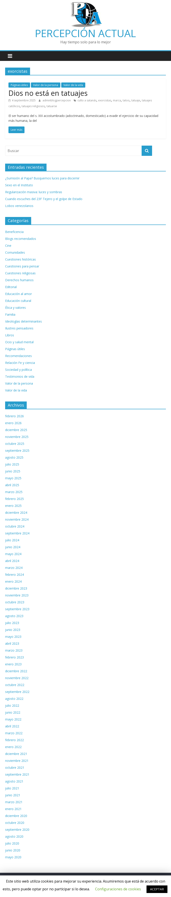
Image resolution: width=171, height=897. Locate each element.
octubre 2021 (14, 767)
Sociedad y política (18, 369)
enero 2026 (13, 423)
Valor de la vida (73, 85)
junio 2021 (12, 795)
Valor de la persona (45, 85)
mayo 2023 (13, 636)
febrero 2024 (14, 574)
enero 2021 (13, 809)
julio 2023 (12, 623)
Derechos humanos (19, 280)
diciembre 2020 (16, 816)
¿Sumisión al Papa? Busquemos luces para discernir (42, 178)
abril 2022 (12, 726)
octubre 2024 (14, 526)
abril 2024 (12, 561)
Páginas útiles (19, 85)
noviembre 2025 (16, 437)
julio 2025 (12, 464)
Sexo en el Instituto (19, 185)
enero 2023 (13, 664)
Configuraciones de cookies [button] (118, 889)
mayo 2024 (13, 554)
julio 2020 (12, 843)
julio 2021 (12, 788)
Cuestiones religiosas (20, 273)
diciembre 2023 (16, 588)
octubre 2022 (14, 685)
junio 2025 (12, 471)
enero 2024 (13, 581)
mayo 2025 (13, 478)
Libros (9, 335)
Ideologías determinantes (23, 321)
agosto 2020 (14, 836)
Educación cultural (18, 301)
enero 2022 (13, 747)
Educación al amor (18, 294)
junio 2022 (12, 712)
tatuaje (135, 100)
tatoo (126, 100)
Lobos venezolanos (19, 206)
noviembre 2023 (16, 595)
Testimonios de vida (19, 376)
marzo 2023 (13, 650)
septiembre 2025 (17, 450)
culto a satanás (86, 100)
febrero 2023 (14, 657)
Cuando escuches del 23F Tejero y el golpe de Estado (43, 199)
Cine (8, 245)
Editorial (11, 287)
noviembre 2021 (16, 761)
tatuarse (52, 106)
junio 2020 (12, 850)
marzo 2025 (13, 492)
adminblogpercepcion (57, 100)
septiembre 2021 (17, 774)
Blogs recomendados (20, 239)
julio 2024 (12, 540)
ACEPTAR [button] (157, 889)
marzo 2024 (13, 568)
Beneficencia (14, 232)
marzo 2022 (13, 733)
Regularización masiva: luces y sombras (33, 192)
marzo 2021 (13, 802)
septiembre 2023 (17, 609)
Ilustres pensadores (19, 328)
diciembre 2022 (16, 671)
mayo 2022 (13, 719)
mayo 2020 (13, 857)
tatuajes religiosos (33, 106)
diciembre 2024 (16, 512)
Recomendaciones (18, 356)
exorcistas (104, 100)
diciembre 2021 (16, 754)
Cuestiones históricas (20, 259)
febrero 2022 (14, 740)
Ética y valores (15, 307)
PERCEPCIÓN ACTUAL (85, 33)
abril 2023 (12, 643)
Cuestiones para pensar (22, 266)
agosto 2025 (14, 457)
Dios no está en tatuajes (48, 93)
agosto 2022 (14, 698)
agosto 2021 (14, 781)
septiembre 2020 (17, 829)
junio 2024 (12, 547)
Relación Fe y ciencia (20, 363)
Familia (10, 314)
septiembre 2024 (17, 533)
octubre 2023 (14, 602)
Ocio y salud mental (19, 342)
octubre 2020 (14, 823)
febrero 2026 (14, 416)
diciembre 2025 (16, 430)
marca (117, 100)
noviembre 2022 (16, 678)
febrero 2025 (14, 499)
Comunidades (15, 252)
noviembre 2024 (16, 519)
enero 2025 (13, 506)
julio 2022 (12, 705)
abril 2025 (12, 485)
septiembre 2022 (17, 692)
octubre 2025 (14, 443)
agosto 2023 (14, 616)
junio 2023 (12, 630)
